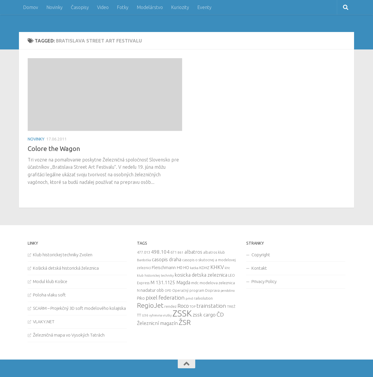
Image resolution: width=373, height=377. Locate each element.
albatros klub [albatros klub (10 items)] (214, 252)
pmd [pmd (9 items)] (189, 298)
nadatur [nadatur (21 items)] (148, 290)
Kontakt (259, 268)
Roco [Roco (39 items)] (183, 306)
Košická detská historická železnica (66, 268)
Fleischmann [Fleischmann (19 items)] (164, 267)
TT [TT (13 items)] (139, 315)
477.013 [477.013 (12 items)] (143, 252)
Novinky (54, 7)
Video (103, 7)
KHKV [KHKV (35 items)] (217, 267)
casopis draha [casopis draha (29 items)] (166, 259)
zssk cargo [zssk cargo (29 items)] (204, 314)
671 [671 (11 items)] (173, 252)
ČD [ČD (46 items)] (220, 314)
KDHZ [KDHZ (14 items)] (204, 267)
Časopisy (80, 7)
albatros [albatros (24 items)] (193, 252)
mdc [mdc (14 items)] (195, 282)
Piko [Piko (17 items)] (141, 298)
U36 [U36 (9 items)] (145, 315)
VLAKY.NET (43, 321)
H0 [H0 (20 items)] (179, 267)
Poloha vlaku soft (49, 294)
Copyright (260, 254)
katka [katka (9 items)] (194, 268)
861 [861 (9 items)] (180, 252)
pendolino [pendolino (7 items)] (228, 290)
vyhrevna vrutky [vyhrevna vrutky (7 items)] (160, 315)
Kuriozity (180, 7)
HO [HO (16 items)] (186, 267)
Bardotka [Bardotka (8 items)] (144, 260)
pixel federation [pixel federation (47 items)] (165, 297)
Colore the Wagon (54, 148)
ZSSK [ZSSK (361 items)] (182, 313)
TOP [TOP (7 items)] (193, 306)
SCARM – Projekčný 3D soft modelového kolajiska (79, 308)
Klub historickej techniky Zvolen (62, 254)
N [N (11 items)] (138, 290)
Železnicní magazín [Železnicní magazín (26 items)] (157, 323)
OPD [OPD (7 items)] (168, 290)
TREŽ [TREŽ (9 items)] (231, 306)
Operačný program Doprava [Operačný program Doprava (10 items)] (196, 290)
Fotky (123, 7)
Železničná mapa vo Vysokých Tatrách (69, 334)
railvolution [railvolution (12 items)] (203, 298)
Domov (30, 7)
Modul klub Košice (50, 281)
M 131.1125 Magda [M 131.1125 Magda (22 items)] (170, 282)
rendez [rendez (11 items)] (170, 306)
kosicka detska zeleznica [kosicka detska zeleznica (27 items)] (201, 275)
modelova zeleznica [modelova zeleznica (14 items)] (217, 282)
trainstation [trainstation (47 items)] (211, 306)
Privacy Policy (264, 281)
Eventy (204, 7)
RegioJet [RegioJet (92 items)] (150, 305)
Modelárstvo (150, 7)
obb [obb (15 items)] (160, 290)
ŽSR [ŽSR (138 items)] (185, 322)
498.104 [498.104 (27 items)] (160, 252)
